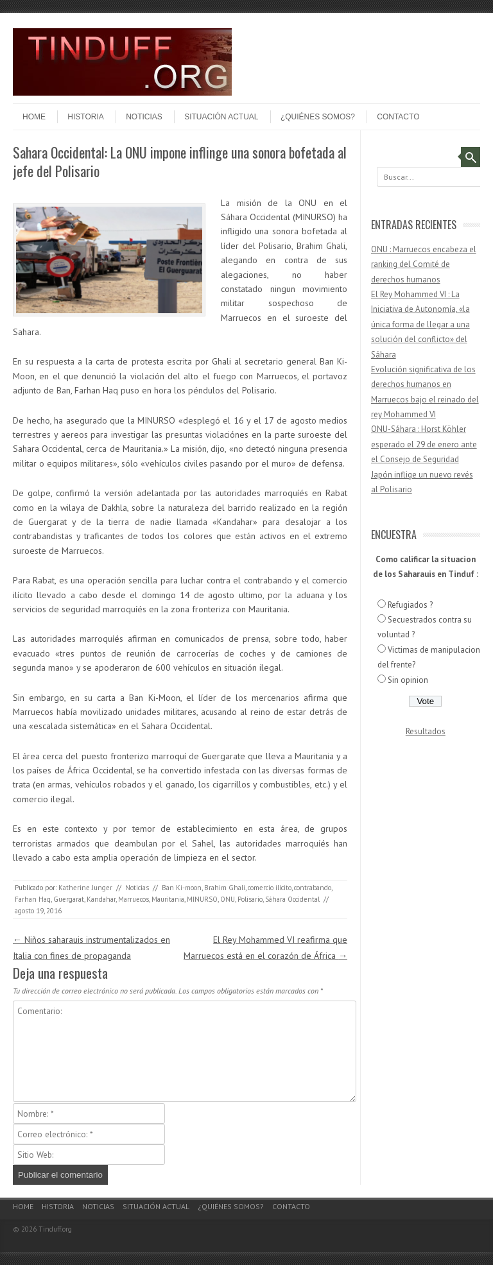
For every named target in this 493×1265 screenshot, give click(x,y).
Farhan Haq (33, 899)
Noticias (144, 116)
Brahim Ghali (224, 887)
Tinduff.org (55, 1229)
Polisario (250, 899)
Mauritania (167, 899)
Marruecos (133, 899)
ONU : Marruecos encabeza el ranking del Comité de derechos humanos (423, 264)
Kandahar (101, 899)
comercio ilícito (269, 887)
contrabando (312, 887)
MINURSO (202, 899)
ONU (227, 899)
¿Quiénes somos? (318, 116)
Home (34, 116)
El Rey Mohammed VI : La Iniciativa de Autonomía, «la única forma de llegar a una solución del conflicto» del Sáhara (420, 324)
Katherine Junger (85, 887)
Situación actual (221, 116)
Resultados (425, 731)
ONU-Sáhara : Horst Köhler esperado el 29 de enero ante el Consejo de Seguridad (424, 444)
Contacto (398, 116)
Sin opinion (408, 680)
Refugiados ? (410, 604)
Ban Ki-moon (182, 887)
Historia (85, 116)
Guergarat (68, 899)
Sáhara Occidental (292, 899)
